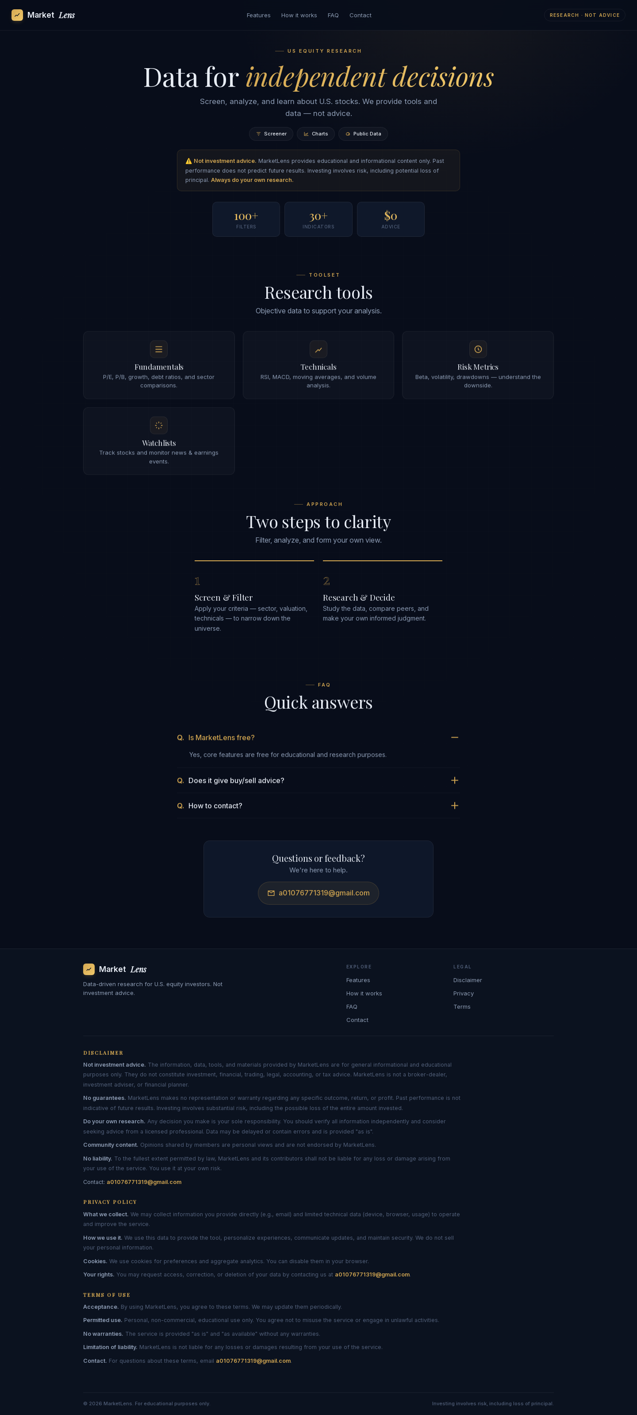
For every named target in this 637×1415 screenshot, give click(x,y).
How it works (299, 15)
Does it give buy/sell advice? (317, 783)
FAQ (333, 15)
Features (259, 15)
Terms (462, 1006)
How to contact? (317, 808)
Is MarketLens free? (317, 740)
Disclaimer (467, 979)
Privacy (463, 993)
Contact (360, 15)
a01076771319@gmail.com (318, 895)
